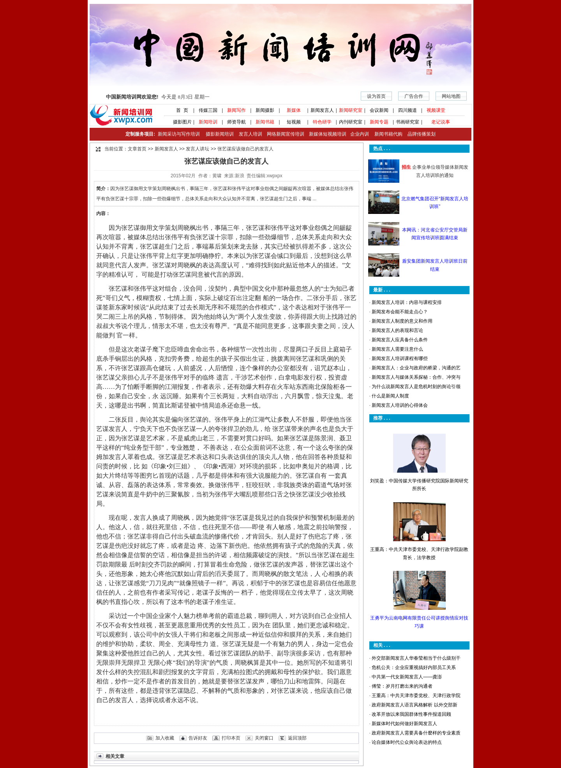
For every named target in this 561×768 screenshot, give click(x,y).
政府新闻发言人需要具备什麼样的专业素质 (416, 733)
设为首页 (376, 96)
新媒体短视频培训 (327, 134)
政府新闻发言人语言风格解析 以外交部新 (414, 705)
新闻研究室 (350, 110)
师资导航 (236, 122)
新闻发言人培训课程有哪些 (400, 358)
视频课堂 (436, 110)
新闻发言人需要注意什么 (397, 349)
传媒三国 (208, 110)
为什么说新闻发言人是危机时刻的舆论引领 (416, 386)
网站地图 (451, 96)
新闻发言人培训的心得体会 (400, 405)
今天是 (157, 97)
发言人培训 (251, 134)
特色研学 (322, 122)
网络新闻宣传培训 (285, 134)
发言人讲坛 (197, 149)
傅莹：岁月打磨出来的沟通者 (402, 686)
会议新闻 (379, 110)
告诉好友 (198, 738)
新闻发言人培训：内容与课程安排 (407, 302)
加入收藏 (164, 738)
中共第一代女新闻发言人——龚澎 (407, 677)
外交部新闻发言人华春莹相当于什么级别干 (416, 658)
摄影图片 (179, 122)
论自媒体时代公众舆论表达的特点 (407, 742)
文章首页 (137, 149)
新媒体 (294, 110)
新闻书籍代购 (385, 134)
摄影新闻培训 (220, 134)
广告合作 (413, 96)
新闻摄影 (265, 110)
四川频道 (407, 110)
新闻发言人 (322, 110)
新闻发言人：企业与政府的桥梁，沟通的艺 (416, 368)
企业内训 (357, 134)
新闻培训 (208, 122)
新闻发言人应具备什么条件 (400, 340)
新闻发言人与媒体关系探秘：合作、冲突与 (416, 377)
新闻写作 (236, 110)
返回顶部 (297, 738)
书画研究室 (407, 122)
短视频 (294, 122)
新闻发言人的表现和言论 (397, 330)
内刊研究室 (350, 122)
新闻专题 (379, 122)
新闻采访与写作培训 (177, 134)
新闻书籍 (265, 122)
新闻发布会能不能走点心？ (400, 311)
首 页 (179, 110)
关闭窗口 (264, 738)
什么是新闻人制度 (390, 396)
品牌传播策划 (420, 134)
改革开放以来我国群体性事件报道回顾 (411, 714)
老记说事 (440, 122)
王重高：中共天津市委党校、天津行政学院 (416, 695)
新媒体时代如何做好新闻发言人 (404, 723)
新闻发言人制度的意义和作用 (402, 321)
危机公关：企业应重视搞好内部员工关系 (414, 667)
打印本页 (231, 738)
